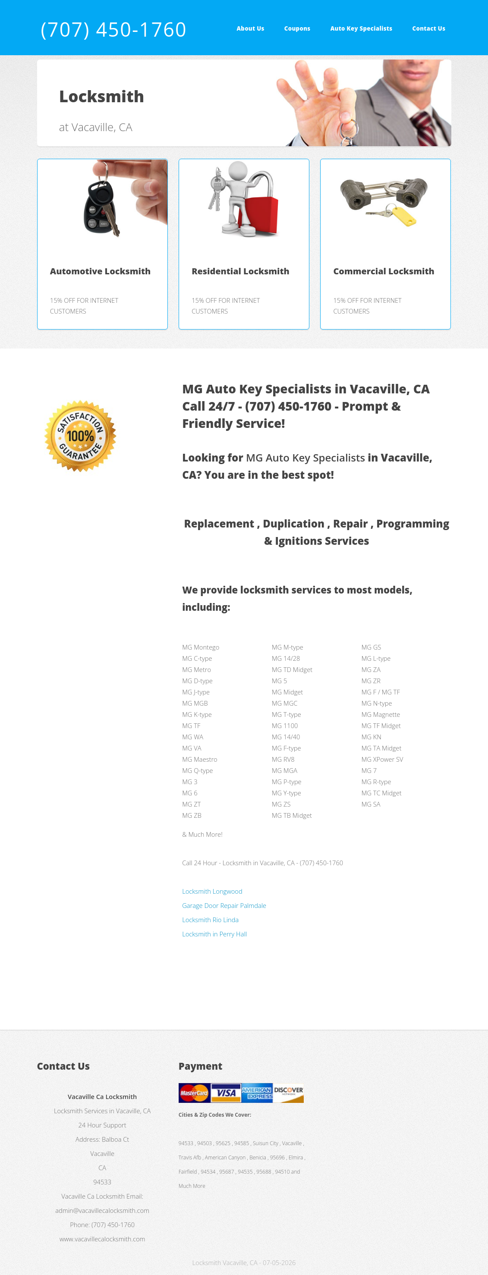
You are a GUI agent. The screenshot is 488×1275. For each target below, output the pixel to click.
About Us (250, 28)
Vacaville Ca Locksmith (93, 1196)
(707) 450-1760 (114, 29)
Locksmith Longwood (212, 891)
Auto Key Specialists (362, 28)
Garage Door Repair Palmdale (224, 905)
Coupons (297, 28)
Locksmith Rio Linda (210, 919)
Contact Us (429, 28)
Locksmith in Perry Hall (214, 934)
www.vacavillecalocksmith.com (102, 1238)
